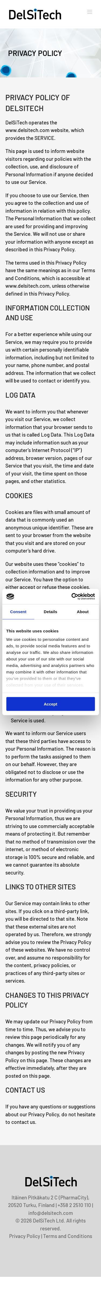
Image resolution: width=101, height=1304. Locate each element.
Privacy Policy (24, 1236)
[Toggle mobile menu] (90, 12)
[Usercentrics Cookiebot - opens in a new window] (72, 596)
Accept (50, 703)
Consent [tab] (18, 611)
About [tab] (83, 611)
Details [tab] (50, 611)
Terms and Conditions (67, 1236)
